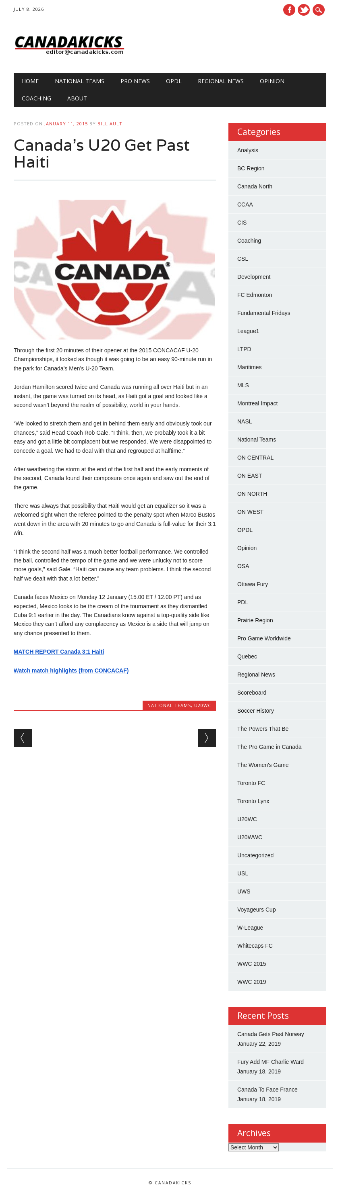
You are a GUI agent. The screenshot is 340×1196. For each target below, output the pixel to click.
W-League (250, 927)
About (77, 98)
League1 (248, 331)
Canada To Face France (267, 1089)
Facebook (289, 10)
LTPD (244, 349)
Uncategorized (255, 855)
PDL (242, 602)
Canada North (254, 186)
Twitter (304, 10)
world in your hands (153, 405)
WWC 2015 (251, 964)
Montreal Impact (257, 403)
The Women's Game (263, 765)
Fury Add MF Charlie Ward (270, 1062)
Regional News (221, 81)
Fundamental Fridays (263, 313)
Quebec (247, 656)
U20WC (202, 705)
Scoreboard (251, 692)
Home (30, 81)
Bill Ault (109, 124)
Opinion (272, 81)
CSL (242, 259)
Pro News (135, 81)
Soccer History (255, 710)
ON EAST (249, 475)
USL (242, 873)
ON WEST (250, 512)
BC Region (251, 168)
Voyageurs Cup (256, 909)
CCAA (245, 204)
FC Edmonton (254, 295)
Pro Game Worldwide (264, 638)
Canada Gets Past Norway (270, 1034)
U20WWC (249, 837)
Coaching (36, 98)
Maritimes (249, 367)
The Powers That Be (262, 729)
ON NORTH (252, 494)
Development (254, 277)
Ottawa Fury (252, 584)
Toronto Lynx (253, 801)
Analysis (247, 150)
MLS (243, 385)
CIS (242, 222)
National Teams (79, 81)
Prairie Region (255, 620)
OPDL (174, 81)
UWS (244, 891)
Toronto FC (251, 783)
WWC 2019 (251, 982)
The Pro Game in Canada (269, 747)
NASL (244, 421)
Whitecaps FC (255, 945)
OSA (243, 566)
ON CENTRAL (255, 457)
